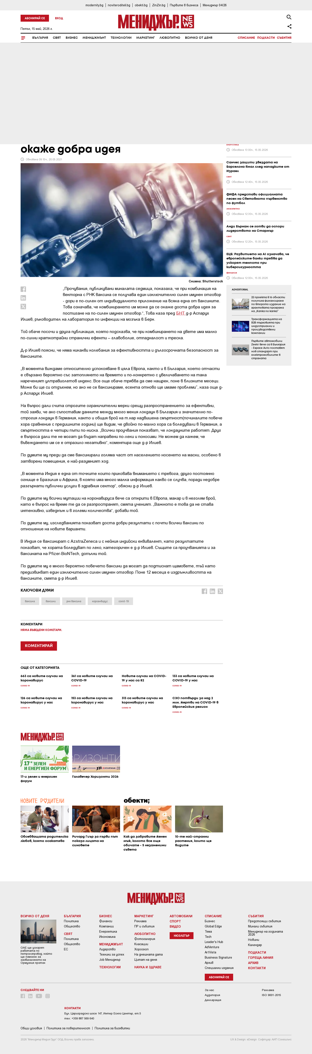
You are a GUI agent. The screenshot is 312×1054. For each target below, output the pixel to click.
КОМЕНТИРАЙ (39, 646)
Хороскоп (141, 949)
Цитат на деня (145, 959)
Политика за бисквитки (112, 1028)
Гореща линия (260, 957)
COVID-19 (30, 108)
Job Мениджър (109, 959)
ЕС (66, 949)
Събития (284, 38)
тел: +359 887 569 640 (79, 1018)
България (40, 38)
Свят (57, 38)
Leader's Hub (214, 941)
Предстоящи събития (264, 921)
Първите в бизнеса (184, 5)
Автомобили (181, 915)
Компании (106, 926)
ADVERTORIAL (240, 290)
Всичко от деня (198, 38)
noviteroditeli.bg (119, 5)
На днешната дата (148, 954)
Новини (253, 939)
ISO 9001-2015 (271, 995)
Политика (71, 921)
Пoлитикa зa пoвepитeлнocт (68, 1028)
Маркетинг (145, 38)
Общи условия (31, 1028)
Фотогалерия (144, 938)
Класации (141, 944)
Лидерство (107, 949)
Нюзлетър (181, 936)
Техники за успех (111, 954)
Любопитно (169, 38)
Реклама (140, 921)
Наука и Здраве (147, 967)
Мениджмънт (94, 38)
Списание (246, 38)
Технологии (121, 38)
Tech (208, 936)
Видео (175, 926)
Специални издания (219, 967)
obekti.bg (141, 5)
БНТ (181, 313)
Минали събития (260, 926)
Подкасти (266, 38)
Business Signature (218, 957)
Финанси (105, 921)
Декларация (213, 1000)
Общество (72, 926)
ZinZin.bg (158, 5)
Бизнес (72, 38)
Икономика (107, 936)
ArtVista (210, 952)
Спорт (175, 921)
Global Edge (213, 926)
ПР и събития (144, 926)
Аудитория (212, 995)
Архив (209, 962)
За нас (209, 990)
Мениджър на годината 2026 (265, 933)
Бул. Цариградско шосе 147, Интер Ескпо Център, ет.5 (102, 1013)
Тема (208, 931)
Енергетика (108, 931)
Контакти (257, 967)
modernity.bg (94, 5)
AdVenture (212, 947)
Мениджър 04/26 (215, 5)
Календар (255, 944)
